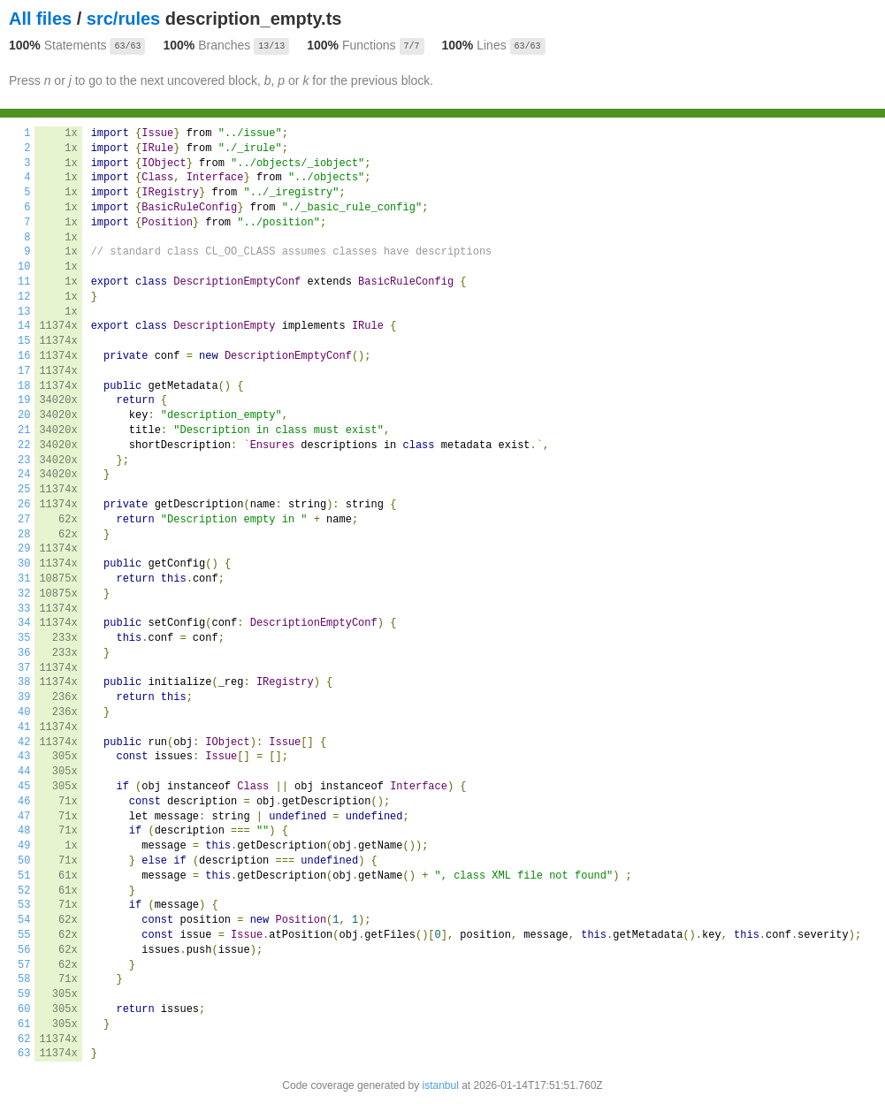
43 (24, 756)
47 (24, 817)
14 (24, 326)
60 (24, 1009)
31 (24, 579)
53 (24, 905)
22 (24, 445)
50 (24, 861)
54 (24, 920)
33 (24, 609)
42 (24, 742)
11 (24, 282)
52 (24, 891)
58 (24, 979)
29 (24, 549)
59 (24, 994)
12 (24, 297)
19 (24, 400)
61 (24, 1024)
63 (24, 1053)
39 (24, 697)
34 (24, 623)
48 (24, 831)
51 (24, 876)
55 (24, 935)
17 (24, 371)
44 (24, 771)
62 (24, 1039)
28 (24, 535)
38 (24, 682)
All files (40, 18)
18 (24, 386)
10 (24, 267)
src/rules (123, 18)
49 (24, 846)
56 (24, 950)
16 (24, 356)
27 (24, 520)
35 (24, 638)
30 (24, 564)
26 (24, 505)
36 (24, 653)
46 (24, 802)
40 (24, 712)
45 (24, 786)
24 (24, 474)
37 (24, 668)
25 (24, 489)
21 (24, 430)
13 (24, 312)
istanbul (440, 1085)
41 (24, 727)
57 (24, 965)
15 (24, 341)
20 (24, 415)
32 (24, 594)
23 (24, 460)
